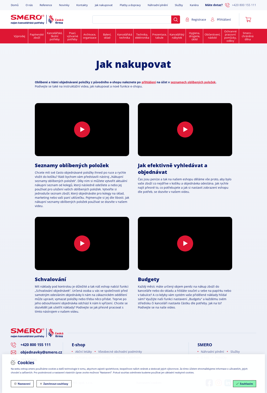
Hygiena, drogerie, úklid (194, 36)
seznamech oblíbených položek (193, 82)
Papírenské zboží (37, 36)
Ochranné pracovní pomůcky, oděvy (230, 36)
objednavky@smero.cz (41, 352)
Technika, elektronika (142, 36)
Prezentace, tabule (159, 36)
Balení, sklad (107, 36)
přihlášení (149, 82)
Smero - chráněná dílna (247, 36)
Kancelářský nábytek (177, 36)
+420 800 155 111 (240, 5)
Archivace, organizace (89, 36)
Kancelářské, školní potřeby (54, 36)
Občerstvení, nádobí (212, 36)
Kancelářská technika (124, 36)
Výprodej (19, 36)
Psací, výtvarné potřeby (72, 36)
